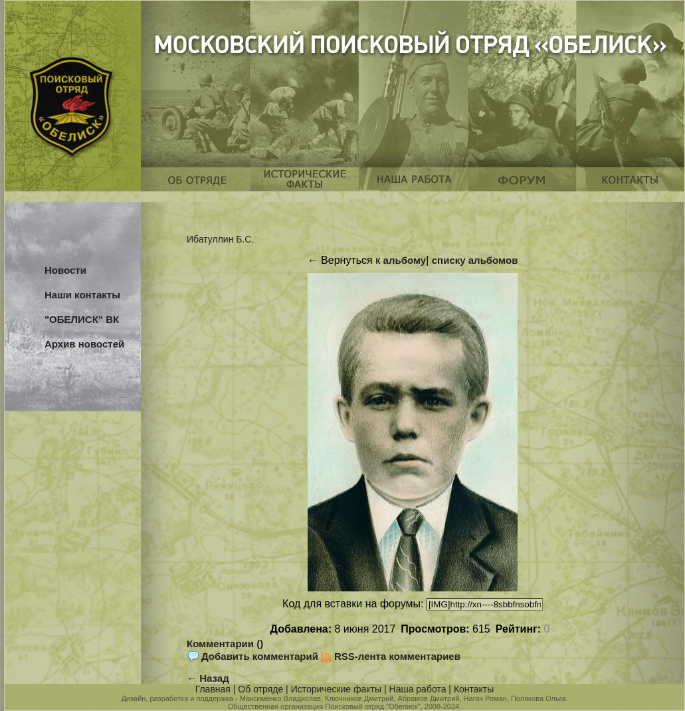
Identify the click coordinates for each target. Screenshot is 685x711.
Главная (213, 689)
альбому (405, 260)
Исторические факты (336, 689)
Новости (65, 270)
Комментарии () (225, 643)
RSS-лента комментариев (397, 656)
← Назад (208, 678)
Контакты (474, 689)
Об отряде (260, 689)
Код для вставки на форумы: (354, 603)
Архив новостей (84, 344)
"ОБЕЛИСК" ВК (82, 319)
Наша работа (417, 689)
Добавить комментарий (259, 656)
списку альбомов (475, 260)
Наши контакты (82, 294)
